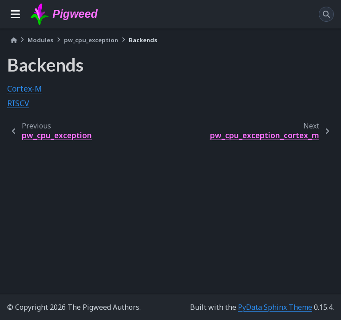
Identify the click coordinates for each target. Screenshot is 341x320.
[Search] (326, 14)
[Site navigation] (15, 14)
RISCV (18, 103)
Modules (40, 40)
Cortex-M (24, 88)
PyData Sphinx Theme (275, 307)
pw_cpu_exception (91, 40)
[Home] (14, 40)
